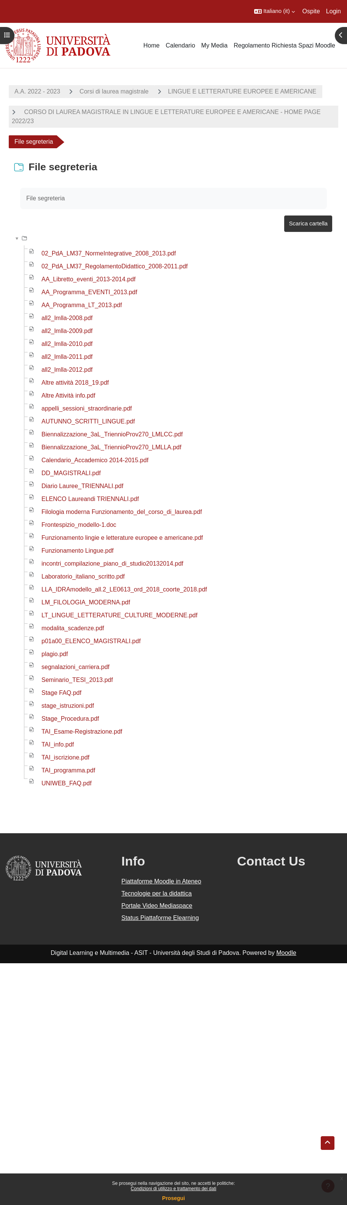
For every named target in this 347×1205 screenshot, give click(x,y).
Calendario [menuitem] (180, 45)
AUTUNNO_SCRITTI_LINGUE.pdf (88, 421)
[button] (274, 11)
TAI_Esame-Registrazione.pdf (81, 731)
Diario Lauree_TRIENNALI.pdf (82, 486)
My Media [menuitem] (214, 45)
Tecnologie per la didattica (156, 893)
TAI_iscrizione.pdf (65, 757)
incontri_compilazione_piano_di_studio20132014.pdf (112, 563)
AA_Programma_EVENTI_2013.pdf (89, 292)
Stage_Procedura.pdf (70, 718)
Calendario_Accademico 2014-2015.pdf (94, 460)
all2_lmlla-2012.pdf (66, 369)
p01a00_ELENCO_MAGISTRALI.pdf (91, 641)
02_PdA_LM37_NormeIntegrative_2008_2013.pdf (108, 253)
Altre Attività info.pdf (68, 395)
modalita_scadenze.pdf (72, 628)
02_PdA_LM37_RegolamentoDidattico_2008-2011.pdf (114, 266)
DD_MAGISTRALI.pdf (71, 473)
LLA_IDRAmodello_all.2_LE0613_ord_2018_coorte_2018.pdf (124, 589)
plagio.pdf (54, 654)
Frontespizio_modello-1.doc (78, 525)
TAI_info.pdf (57, 744)
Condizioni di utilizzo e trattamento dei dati (173, 1188)
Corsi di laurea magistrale (114, 91)
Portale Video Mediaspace (157, 905)
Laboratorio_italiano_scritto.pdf (83, 576)
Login (333, 11)
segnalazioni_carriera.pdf (75, 667)
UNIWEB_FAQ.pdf (66, 783)
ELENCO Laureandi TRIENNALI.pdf (90, 499)
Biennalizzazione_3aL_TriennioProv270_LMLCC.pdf (112, 434)
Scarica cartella (308, 223)
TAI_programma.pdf (68, 770)
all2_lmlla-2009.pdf (66, 331)
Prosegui (173, 1198)
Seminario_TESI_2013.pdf (77, 680)
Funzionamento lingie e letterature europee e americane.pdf (122, 537)
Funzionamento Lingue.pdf (77, 550)
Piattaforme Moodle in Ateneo (161, 881)
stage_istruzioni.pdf (67, 705)
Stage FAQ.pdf (61, 693)
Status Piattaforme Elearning (160, 918)
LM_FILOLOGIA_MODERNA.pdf (85, 602)
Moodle (286, 953)
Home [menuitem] (151, 45)
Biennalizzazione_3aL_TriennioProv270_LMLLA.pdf (111, 447)
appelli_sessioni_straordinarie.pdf (86, 408)
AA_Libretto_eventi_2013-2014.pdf (88, 279)
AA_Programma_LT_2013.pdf (81, 305)
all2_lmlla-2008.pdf (66, 318)
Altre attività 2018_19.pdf (75, 382)
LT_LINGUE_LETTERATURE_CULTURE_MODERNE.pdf (119, 615)
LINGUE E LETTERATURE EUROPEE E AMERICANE (242, 91)
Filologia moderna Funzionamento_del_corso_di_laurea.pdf (121, 512)
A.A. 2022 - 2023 (37, 91)
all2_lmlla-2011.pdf (66, 357)
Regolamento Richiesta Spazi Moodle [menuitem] (284, 45)
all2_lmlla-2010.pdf (66, 344)
